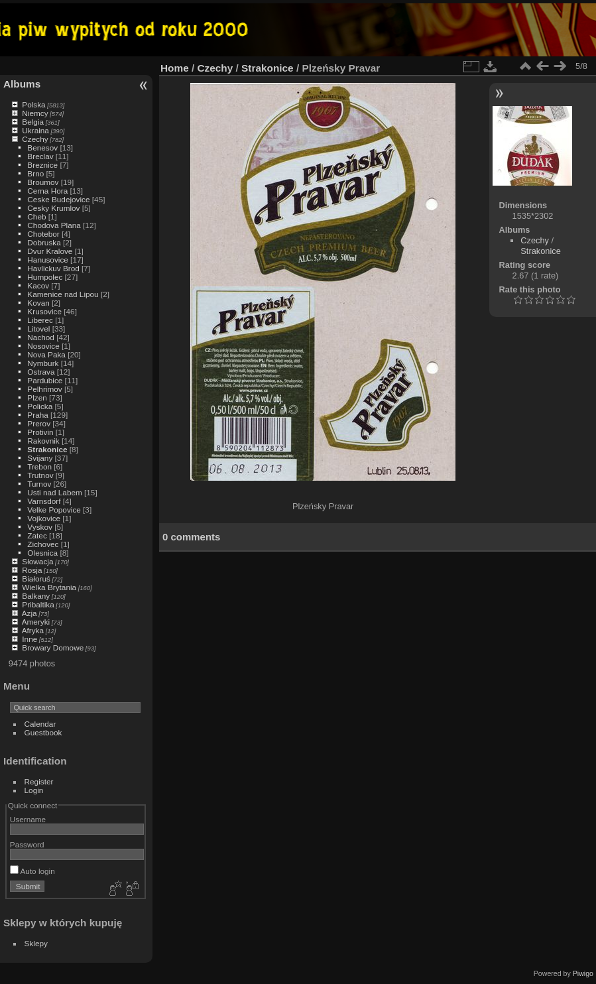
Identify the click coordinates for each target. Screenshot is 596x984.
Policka (39, 406)
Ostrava (40, 371)
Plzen (36, 397)
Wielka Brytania (49, 587)
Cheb (36, 216)
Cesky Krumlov (53, 208)
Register (39, 781)
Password (27, 844)
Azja (29, 613)
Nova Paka (46, 354)
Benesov (42, 147)
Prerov (38, 423)
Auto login (32, 871)
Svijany (39, 458)
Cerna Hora (47, 190)
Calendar (40, 723)
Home (174, 68)
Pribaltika (38, 604)
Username (28, 819)
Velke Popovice (53, 509)
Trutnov (40, 475)
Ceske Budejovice (58, 199)
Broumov (42, 182)
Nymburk (42, 363)
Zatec (36, 535)
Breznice (42, 164)
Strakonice (47, 449)
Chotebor (43, 233)
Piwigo (583, 973)
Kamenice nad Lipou (62, 294)
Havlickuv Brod (53, 268)
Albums (21, 84)
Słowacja (37, 561)
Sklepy (36, 943)
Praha (37, 414)
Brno (35, 173)
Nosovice (43, 345)
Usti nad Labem (54, 492)
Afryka (33, 630)
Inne (29, 639)
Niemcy (35, 113)
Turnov (39, 483)
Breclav (40, 156)
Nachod (40, 337)
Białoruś (36, 578)
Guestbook (43, 732)
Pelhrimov (44, 389)
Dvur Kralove (49, 251)
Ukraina (35, 130)
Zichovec (42, 544)
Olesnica (42, 552)
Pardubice (44, 380)
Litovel (38, 328)
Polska (33, 104)
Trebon (39, 466)
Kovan (38, 302)
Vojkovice (43, 518)
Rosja (32, 570)
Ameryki (36, 621)
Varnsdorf (43, 501)
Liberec (40, 320)
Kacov (38, 285)
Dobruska (43, 242)
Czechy (35, 139)
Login (34, 790)
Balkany (36, 595)
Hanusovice (47, 259)
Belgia (33, 121)
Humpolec (44, 277)
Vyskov (39, 527)
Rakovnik (43, 440)
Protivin (40, 432)
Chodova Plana (53, 225)
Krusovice (44, 311)
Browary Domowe (53, 647)
